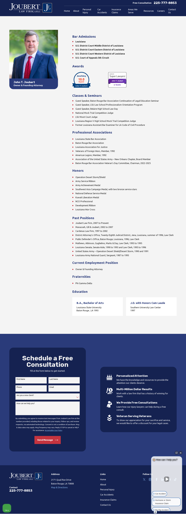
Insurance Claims (108, 500)
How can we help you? (24, 403)
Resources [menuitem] (149, 11)
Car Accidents (107, 494)
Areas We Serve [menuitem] (132, 11)
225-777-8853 (165, 2)
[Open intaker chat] (155, 512)
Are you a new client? (23, 395)
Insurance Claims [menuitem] (116, 11)
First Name (19, 379)
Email (50, 387)
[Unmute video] (166, 479)
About (103, 484)
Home (103, 479)
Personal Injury (107, 489)
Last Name (52, 379)
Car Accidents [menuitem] (102, 11)
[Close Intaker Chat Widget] (180, 453)
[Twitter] (144, 479)
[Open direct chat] (176, 453)
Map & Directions (59, 487)
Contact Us (105, 505)
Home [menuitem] (67, 11)
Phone (17, 387)
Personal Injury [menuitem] (87, 11)
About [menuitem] (76, 11)
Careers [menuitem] (161, 11)
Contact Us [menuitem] (172, 11)
